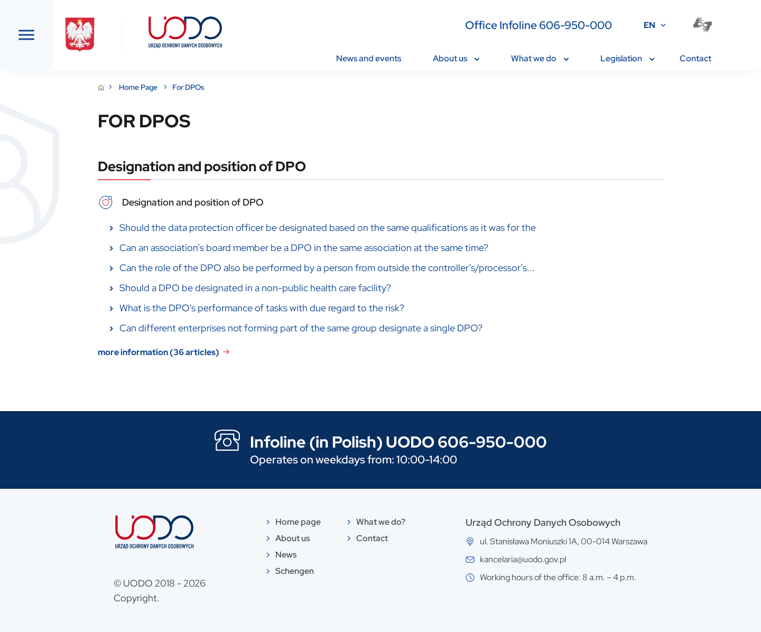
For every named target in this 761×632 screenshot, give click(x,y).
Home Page (218, 87)
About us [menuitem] (456, 58)
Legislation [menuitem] (627, 58)
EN (649, 25)
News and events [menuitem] (368, 58)
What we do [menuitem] (540, 58)
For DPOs (268, 87)
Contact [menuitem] (695, 58)
